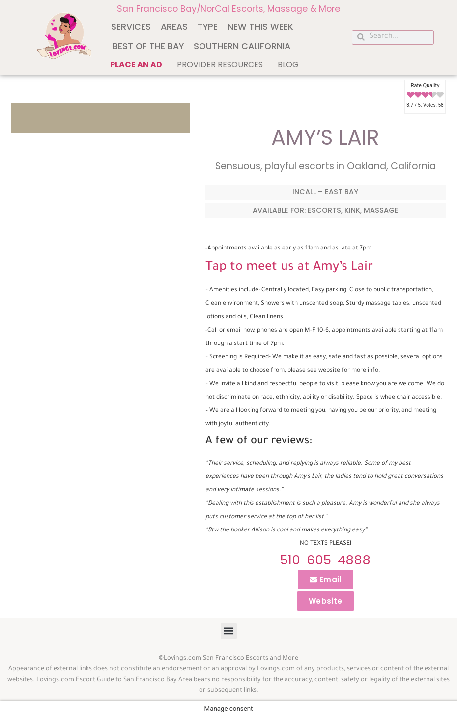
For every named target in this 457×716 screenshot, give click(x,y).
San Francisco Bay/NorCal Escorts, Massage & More (228, 9)
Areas (174, 26)
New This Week (260, 26)
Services (131, 26)
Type (208, 26)
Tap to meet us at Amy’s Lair (289, 268)
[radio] (410, 95)
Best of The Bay (148, 46)
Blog (288, 64)
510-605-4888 (325, 560)
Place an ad (136, 64)
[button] (229, 631)
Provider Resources (220, 64)
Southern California (242, 46)
